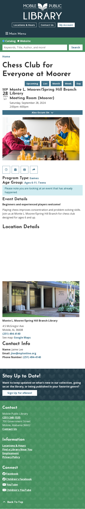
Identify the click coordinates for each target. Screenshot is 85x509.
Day (78, 83)
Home (6, 56)
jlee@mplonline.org (23, 353)
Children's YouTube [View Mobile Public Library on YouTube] (16, 490)
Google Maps (22, 337)
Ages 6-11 (30, 182)
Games (34, 178)
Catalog (10, 41)
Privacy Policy (11, 457)
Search (75, 47)
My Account (66, 25)
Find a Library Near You (17, 449)
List (45, 83)
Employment (10, 453)
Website (25, 41)
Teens (42, 182)
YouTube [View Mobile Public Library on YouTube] (10, 484)
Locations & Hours (24, 25)
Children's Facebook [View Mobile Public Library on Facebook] (17, 479)
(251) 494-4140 (11, 333)
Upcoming (32, 83)
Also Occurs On (42, 112)
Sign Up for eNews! (19, 393)
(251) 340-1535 (11, 417)
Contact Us (47, 25)
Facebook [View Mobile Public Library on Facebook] (10, 473)
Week (68, 83)
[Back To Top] (42, 502)
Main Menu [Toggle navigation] (15, 33)
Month (56, 83)
